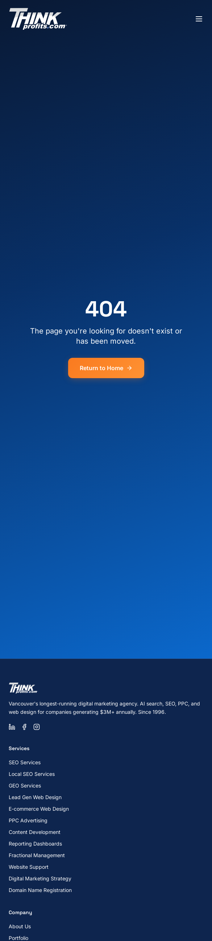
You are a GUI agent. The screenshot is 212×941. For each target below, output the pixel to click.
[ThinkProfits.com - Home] (38, 18)
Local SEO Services (32, 774)
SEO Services (25, 762)
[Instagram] (36, 727)
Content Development (35, 832)
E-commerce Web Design (39, 809)
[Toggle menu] (199, 19)
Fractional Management (37, 855)
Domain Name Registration (40, 890)
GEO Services (25, 785)
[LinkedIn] (12, 727)
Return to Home (106, 368)
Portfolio (18, 938)
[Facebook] (24, 727)
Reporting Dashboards (35, 843)
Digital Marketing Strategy (40, 878)
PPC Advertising (28, 820)
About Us (20, 926)
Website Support (29, 867)
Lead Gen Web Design (35, 797)
